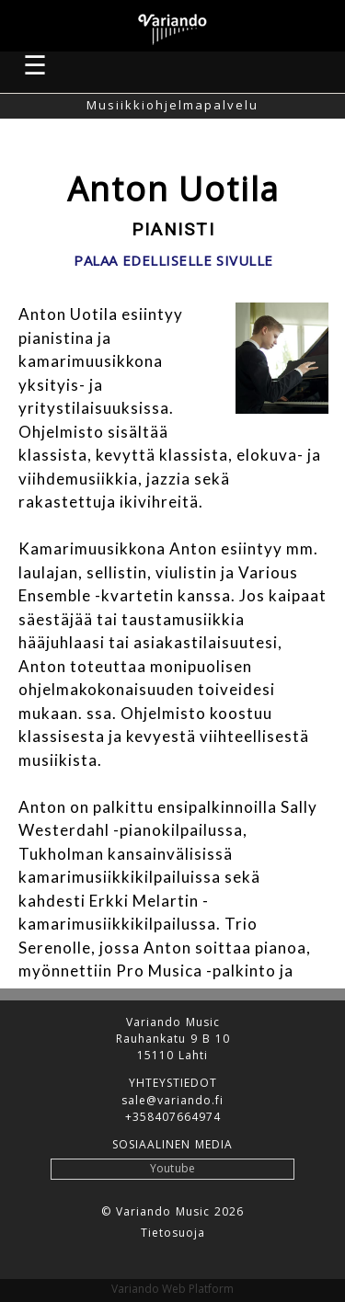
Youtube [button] (172, 1168)
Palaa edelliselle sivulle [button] (173, 260)
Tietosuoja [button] (173, 1233)
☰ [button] (36, 64)
